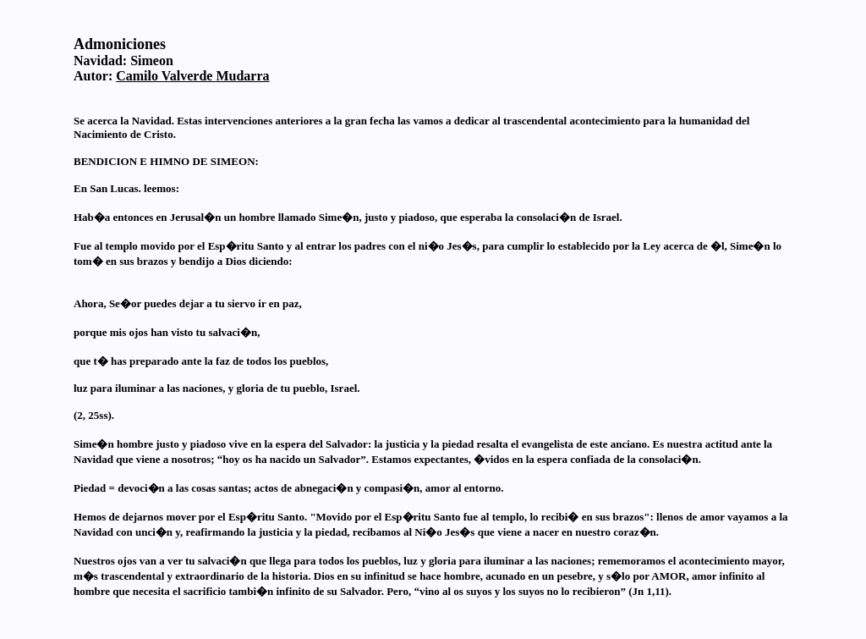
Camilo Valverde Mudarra (192, 76)
